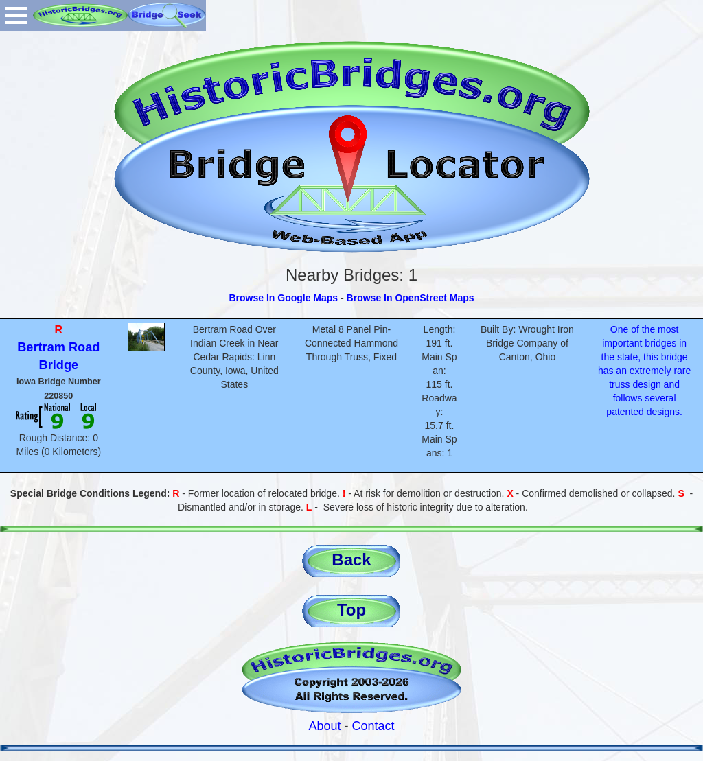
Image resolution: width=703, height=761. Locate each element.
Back (351, 559)
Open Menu (16, 15)
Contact (373, 726)
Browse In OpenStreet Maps (410, 297)
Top (351, 609)
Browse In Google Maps (283, 297)
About (324, 726)
